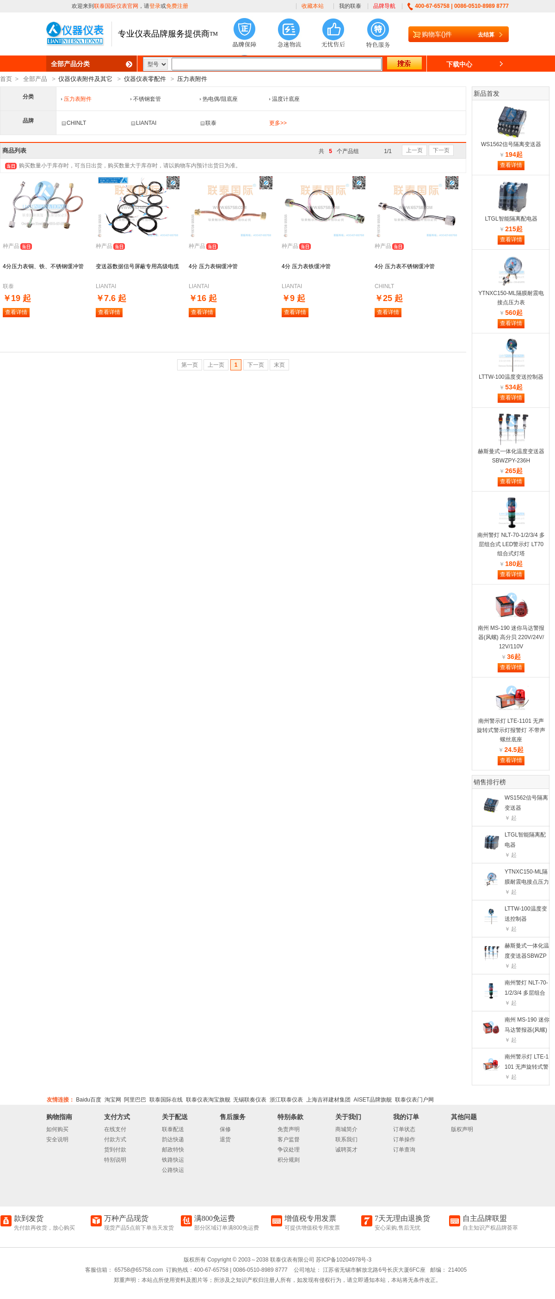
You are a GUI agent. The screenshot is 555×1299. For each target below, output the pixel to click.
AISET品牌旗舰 (372, 1099)
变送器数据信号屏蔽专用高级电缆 (137, 266)
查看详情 (16, 312)
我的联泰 (350, 6)
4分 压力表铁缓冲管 (306, 266)
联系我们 (346, 1139)
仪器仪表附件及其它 (85, 78)
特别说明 (115, 1160)
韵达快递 (173, 1139)
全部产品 (35, 78)
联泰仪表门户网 (414, 1099)
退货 (225, 1139)
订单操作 (404, 1139)
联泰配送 (173, 1129)
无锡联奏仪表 (249, 1099)
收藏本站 (313, 6)
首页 (6, 78)
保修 (225, 1129)
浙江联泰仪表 (286, 1099)
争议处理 (289, 1149)
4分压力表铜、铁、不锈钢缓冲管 (43, 266)
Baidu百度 (88, 1099)
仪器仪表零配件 (145, 78)
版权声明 (462, 1129)
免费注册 (177, 6)
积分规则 (289, 1160)
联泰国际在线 (166, 1099)
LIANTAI (143, 123)
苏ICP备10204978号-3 (343, 1259)
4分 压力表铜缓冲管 (213, 266)
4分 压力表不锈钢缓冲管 (405, 266)
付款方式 (115, 1139)
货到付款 (115, 1149)
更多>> (278, 123)
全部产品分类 (70, 64)
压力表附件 (192, 78)
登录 (154, 6)
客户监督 (289, 1139)
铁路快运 (173, 1160)
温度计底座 (286, 99)
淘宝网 (113, 1099)
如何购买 (57, 1129)
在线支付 (115, 1129)
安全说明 (57, 1139)
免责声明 (289, 1129)
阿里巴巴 (135, 1099)
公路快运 (173, 1170)
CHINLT (73, 123)
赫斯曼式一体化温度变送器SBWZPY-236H (527, 955)
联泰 (208, 123)
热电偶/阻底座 (220, 99)
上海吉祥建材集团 (328, 1099)
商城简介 (346, 1129)
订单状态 (404, 1129)
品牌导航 (384, 6)
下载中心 (459, 64)
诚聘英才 (346, 1149)
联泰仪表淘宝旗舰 (208, 1099)
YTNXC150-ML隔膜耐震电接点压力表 (527, 881)
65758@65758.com (138, 1270)
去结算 (486, 34)
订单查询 (404, 1149)
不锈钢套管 (147, 99)
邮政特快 (173, 1149)
